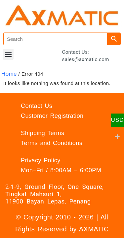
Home (9, 74)
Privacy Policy (41, 160)
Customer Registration (52, 116)
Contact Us (36, 106)
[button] (8, 54)
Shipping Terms (42, 133)
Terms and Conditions (51, 143)
